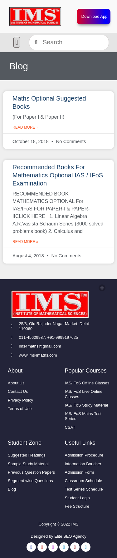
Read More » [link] (25, 127)
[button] (16, 42)
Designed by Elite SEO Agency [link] (58, 536)
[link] (35, 16)
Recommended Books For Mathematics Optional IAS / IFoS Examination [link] (57, 175)
